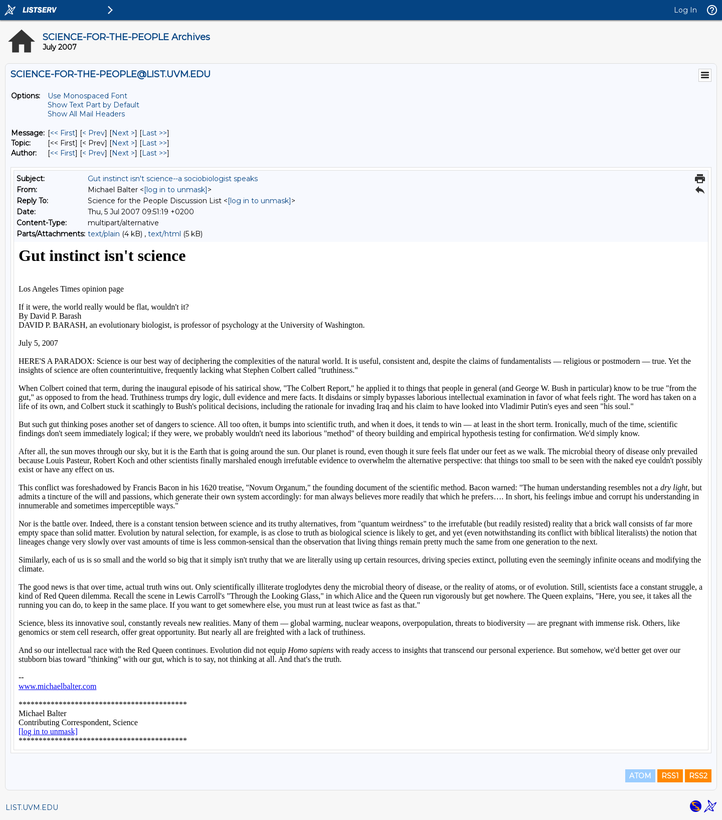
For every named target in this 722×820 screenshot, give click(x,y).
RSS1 (670, 775)
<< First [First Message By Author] (62, 153)
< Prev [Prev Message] (93, 133)
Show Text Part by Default (93, 104)
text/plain (104, 233)
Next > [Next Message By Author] (123, 153)
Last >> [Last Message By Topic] (154, 143)
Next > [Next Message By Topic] (123, 143)
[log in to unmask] (176, 189)
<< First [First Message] (62, 133)
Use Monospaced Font (87, 95)
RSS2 (698, 775)
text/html (164, 233)
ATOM (640, 775)
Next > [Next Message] (123, 133)
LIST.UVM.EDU (32, 807)
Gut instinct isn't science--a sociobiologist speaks (173, 178)
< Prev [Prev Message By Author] (93, 153)
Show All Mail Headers (86, 113)
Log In (685, 10)
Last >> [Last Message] (154, 133)
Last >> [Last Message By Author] (154, 153)
